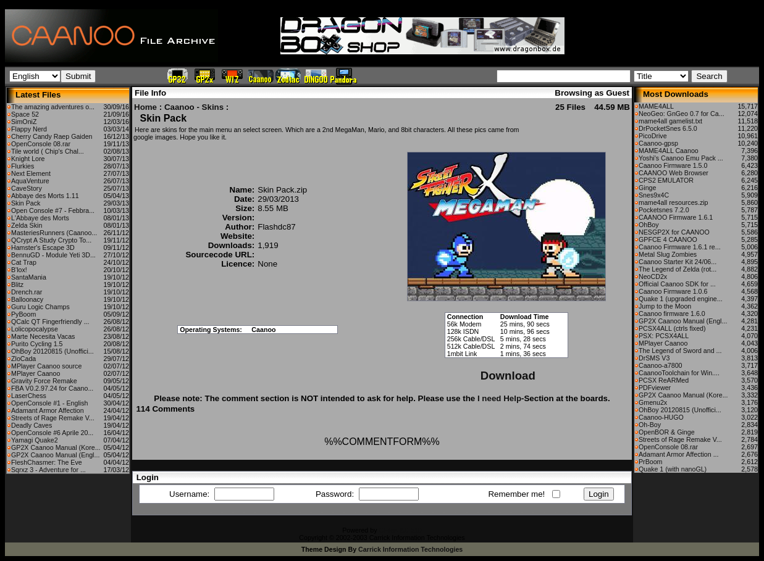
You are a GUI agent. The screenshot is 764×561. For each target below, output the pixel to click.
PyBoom (23, 314)
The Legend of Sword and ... (680, 350)
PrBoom (651, 461)
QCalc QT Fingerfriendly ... (50, 321)
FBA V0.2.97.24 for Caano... (52, 388)
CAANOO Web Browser (673, 173)
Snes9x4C (654, 195)
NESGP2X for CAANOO (674, 232)
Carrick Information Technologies (410, 549)
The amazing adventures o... (52, 106)
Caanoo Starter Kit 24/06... (677, 261)
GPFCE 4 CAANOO (668, 239)
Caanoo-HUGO (661, 417)
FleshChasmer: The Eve (46, 462)
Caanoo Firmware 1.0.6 (673, 291)
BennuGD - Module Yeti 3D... (53, 255)
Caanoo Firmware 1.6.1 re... (680, 247)
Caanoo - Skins (194, 107)
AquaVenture (30, 181)
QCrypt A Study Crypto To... (51, 240)
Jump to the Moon (665, 306)
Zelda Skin (26, 225)
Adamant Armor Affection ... (679, 454)
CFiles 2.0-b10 (400, 530)
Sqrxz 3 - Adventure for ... (48, 469)
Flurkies (22, 166)
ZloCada (23, 358)
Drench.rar (26, 292)
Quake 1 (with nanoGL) (673, 469)
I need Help (499, 398)
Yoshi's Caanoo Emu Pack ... (681, 158)
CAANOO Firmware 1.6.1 (676, 217)
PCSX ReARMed (664, 380)
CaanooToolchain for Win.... (679, 372)
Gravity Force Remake (44, 380)
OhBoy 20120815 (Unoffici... (52, 351)
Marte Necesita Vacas (43, 336)
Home (145, 107)
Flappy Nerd (29, 129)
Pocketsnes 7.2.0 (664, 210)
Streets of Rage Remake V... (52, 418)
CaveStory (26, 188)
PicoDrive (653, 135)
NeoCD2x (653, 276)
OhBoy (649, 224)
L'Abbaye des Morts (40, 218)
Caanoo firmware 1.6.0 (672, 313)
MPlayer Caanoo (35, 373)
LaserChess (28, 395)
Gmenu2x (653, 402)
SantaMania (28, 277)
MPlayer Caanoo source (46, 366)
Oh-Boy (650, 424)
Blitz (17, 284)
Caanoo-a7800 (660, 365)
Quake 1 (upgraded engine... (681, 298)
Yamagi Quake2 (34, 440)
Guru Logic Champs (40, 306)
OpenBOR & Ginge (667, 432)
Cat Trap (23, 262)
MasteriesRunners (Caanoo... (54, 232)
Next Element (31, 173)
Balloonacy (27, 299)
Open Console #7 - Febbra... (52, 210)
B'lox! (19, 269)
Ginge (647, 187)
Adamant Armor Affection (47, 410)
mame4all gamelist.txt (670, 121)
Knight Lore (28, 158)
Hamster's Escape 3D (43, 247)
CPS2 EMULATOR (666, 180)
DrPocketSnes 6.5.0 (668, 128)
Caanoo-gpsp (658, 143)
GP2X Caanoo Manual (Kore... (56, 447)
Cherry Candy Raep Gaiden (52, 136)
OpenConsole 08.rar (40, 144)
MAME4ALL (656, 106)
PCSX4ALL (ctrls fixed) (672, 328)
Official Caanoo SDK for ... (677, 284)
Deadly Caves (31, 425)
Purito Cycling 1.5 (37, 343)
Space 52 (25, 114)
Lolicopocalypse (34, 329)
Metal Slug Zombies (668, 254)
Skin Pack (25, 203)
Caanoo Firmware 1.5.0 (673, 165)
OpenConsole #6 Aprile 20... (52, 432)
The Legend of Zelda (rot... (677, 269)
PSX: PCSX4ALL (664, 335)
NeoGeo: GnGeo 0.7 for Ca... (681, 113)
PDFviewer (655, 387)
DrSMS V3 (654, 358)
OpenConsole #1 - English (49, 403)
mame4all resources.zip (673, 202)
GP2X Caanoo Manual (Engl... (55, 455)
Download (508, 375)
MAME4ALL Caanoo (669, 150)
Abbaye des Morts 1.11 (45, 195)
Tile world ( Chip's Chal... (47, 151)
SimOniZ (23, 121)
